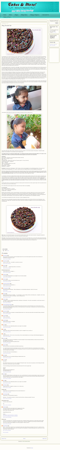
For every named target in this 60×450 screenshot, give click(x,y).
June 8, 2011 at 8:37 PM (7, 331)
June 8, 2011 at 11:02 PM (7, 357)
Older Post (44, 438)
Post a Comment (5, 432)
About (10, 15)
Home (4, 15)
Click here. (54, 32)
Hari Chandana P (5, 288)
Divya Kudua (5, 255)
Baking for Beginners (34, 15)
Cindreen (4, 299)
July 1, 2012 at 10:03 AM (7, 430)
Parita (4, 324)
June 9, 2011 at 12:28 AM (7, 378)
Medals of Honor (7, 17)
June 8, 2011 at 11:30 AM (7, 286)
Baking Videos (24, 15)
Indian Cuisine (5, 290)
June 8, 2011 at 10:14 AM (7, 281)
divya (4, 380)
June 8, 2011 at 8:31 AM (6, 263)
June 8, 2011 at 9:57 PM (7, 353)
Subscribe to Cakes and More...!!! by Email (53, 45)
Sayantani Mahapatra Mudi (7, 304)
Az (3, 333)
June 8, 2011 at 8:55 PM (7, 336)
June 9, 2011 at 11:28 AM (7, 387)
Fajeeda (4, 265)
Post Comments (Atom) (26, 441)
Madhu (4, 355)
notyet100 (4, 315)
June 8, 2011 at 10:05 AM (7, 277)
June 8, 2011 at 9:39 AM (6, 272)
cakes (8, 250)
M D (3, 329)
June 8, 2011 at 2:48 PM (7, 309)
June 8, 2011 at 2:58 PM (7, 322)
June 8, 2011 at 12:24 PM (7, 291)
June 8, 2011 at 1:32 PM (7, 297)
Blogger (32, 447)
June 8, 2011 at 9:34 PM (7, 342)
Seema (4, 359)
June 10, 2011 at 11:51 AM (7, 398)
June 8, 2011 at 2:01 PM (7, 302)
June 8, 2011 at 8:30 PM (7, 327)
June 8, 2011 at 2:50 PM (7, 313)
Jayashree (4, 274)
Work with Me (45, 15)
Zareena (4, 338)
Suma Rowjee (5, 425)
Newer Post (4, 438)
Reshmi (4, 293)
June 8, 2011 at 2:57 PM (7, 318)
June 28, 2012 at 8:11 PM (7, 423)
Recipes (16, 15)
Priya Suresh (5, 311)
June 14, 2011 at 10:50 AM (7, 417)
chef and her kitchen (6, 283)
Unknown (4, 344)
